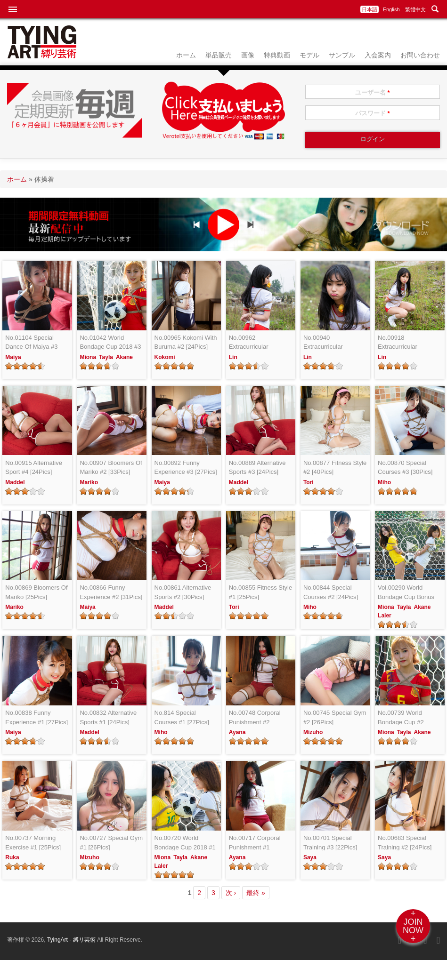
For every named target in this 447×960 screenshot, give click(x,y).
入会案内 (378, 55)
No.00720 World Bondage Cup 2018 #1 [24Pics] (185, 843)
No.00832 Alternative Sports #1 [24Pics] (108, 717)
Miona (88, 357)
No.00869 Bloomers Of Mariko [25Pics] (36, 592)
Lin (233, 357)
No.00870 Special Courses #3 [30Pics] (405, 467)
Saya (310, 857)
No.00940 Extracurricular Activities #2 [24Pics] (331, 343)
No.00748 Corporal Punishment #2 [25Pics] (255, 718)
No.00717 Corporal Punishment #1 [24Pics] (255, 843)
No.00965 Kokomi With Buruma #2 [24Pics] (185, 342)
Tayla (106, 357)
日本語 (369, 9)
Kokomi (164, 357)
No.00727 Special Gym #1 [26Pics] (111, 842)
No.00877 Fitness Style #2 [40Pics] (334, 467)
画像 (247, 55)
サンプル (342, 55)
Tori (308, 482)
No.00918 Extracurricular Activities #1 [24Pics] (406, 343)
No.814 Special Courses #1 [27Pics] (181, 717)
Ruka (12, 857)
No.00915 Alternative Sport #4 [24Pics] (33, 467)
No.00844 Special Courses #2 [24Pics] (330, 592)
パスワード (372, 113)
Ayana (237, 732)
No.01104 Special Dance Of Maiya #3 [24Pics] (31, 343)
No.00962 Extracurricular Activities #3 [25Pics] (257, 343)
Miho (384, 482)
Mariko (89, 482)
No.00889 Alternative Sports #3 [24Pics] (257, 467)
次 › (231, 892)
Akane (124, 357)
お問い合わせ (420, 55)
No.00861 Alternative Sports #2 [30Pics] (182, 592)
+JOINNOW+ (413, 926)
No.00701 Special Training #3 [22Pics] (330, 842)
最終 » (255, 892)
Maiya (13, 357)
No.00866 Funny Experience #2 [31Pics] (111, 592)
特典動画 (277, 55)
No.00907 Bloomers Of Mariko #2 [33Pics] (111, 467)
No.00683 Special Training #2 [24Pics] (404, 842)
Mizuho (313, 732)
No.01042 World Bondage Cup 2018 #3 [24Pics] (110, 343)
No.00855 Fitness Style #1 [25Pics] (260, 592)
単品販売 (218, 55)
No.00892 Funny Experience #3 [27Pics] (185, 467)
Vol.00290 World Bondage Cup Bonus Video (406, 592)
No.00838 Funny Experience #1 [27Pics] (36, 717)
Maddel (14, 482)
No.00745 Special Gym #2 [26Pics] (334, 717)
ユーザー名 (372, 92)
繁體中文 (415, 9)
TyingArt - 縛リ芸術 (72, 939)
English (391, 9)
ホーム (186, 55)
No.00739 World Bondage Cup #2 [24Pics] (401, 718)
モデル (309, 55)
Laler (384, 615)
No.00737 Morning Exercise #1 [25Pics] (33, 842)
